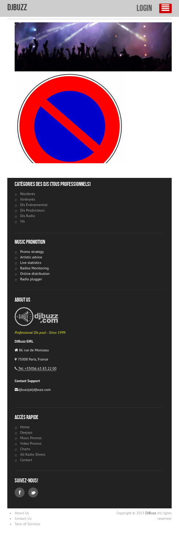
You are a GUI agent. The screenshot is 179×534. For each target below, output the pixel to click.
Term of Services (27, 524)
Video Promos (30, 443)
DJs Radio (27, 215)
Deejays (26, 432)
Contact (26, 460)
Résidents (27, 193)
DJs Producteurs (32, 210)
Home (24, 427)
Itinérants (27, 199)
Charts (25, 449)
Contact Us (23, 518)
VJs (22, 221)
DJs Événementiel (34, 204)
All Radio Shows (32, 454)
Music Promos (31, 438)
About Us (22, 513)
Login (144, 8)
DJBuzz (17, 7)
